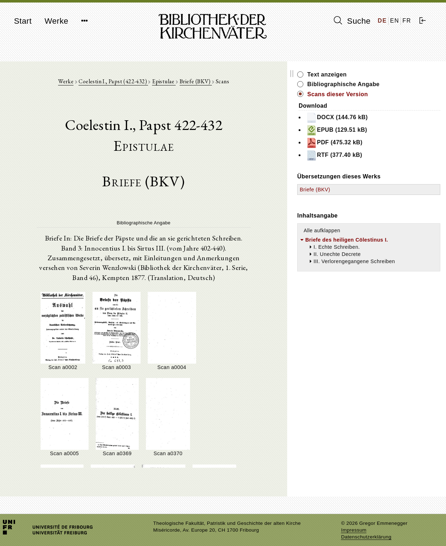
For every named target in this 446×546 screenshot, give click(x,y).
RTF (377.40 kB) (382, 155)
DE (382, 21)
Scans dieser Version (385, 94)
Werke (56, 21)
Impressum (353, 523)
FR (406, 21)
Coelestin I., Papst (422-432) (137, 83)
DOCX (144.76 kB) (385, 117)
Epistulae (187, 83)
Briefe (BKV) (219, 83)
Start (23, 21)
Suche (352, 20)
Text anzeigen (374, 74)
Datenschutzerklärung (366, 529)
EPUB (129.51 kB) (384, 130)
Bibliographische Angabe (391, 84)
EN (394, 21)
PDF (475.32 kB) (382, 142)
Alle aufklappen (369, 230)
